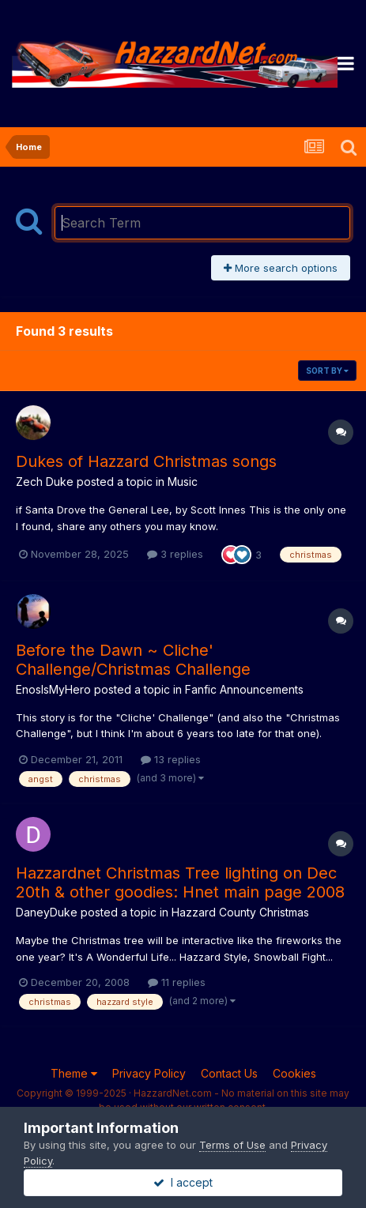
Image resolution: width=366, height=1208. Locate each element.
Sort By (327, 370)
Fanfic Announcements (244, 689)
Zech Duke (45, 481)
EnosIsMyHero (53, 689)
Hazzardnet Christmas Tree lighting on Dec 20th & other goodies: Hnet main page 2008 (180, 882)
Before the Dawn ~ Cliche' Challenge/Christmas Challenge (133, 660)
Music (183, 481)
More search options (281, 268)
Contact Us (229, 1073)
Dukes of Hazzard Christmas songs (146, 461)
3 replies (175, 554)
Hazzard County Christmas (240, 912)
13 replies (171, 759)
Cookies (294, 1073)
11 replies (177, 982)
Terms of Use (232, 1144)
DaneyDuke (46, 912)
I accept (183, 1182)
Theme (74, 1073)
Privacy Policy (149, 1073)
